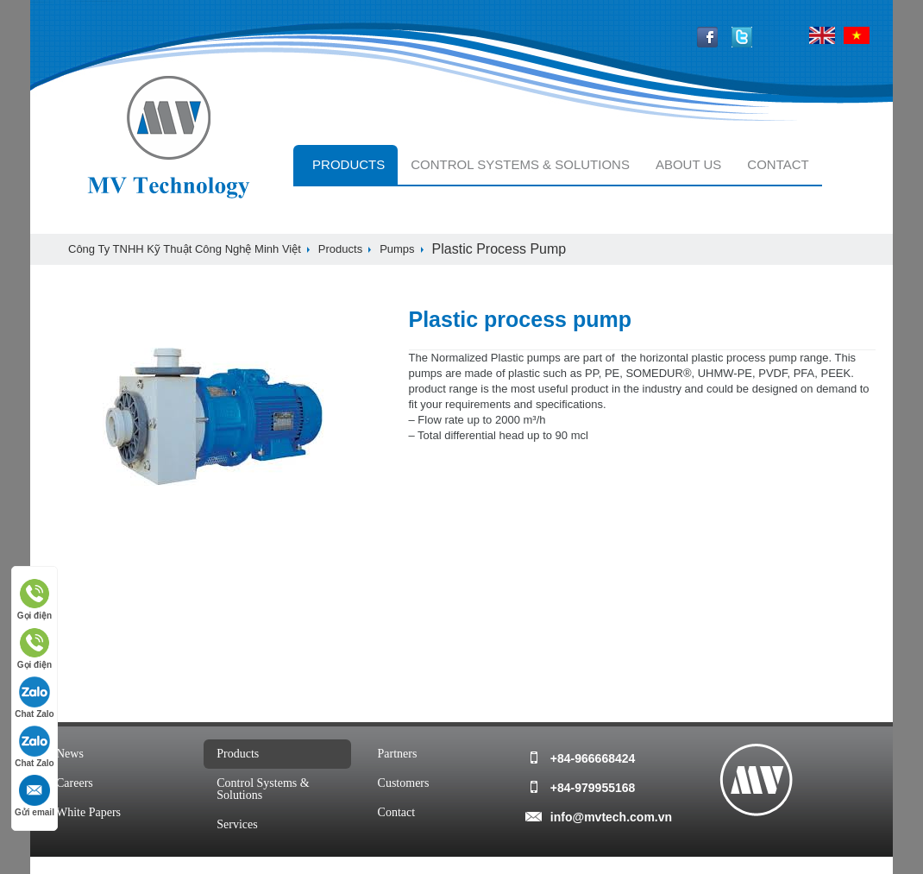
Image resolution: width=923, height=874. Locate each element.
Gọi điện (34, 599)
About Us (688, 164)
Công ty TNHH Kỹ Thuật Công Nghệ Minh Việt (184, 248)
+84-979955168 (593, 788)
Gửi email (34, 796)
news (70, 753)
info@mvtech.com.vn (611, 817)
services (237, 824)
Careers (74, 783)
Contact (777, 164)
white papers (88, 812)
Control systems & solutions (520, 164)
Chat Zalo (34, 697)
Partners (398, 753)
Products (348, 164)
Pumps (397, 248)
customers (404, 783)
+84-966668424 (593, 758)
